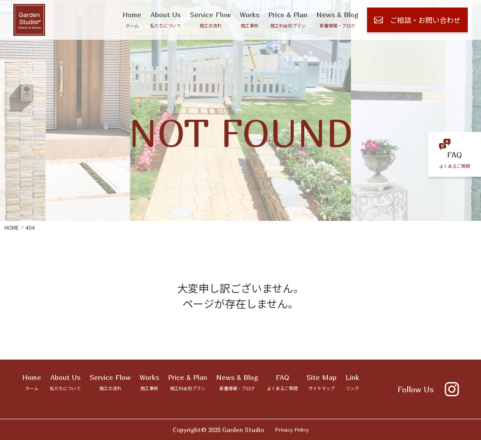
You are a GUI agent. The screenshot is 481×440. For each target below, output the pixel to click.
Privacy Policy (292, 429)
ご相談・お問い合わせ (417, 20)
